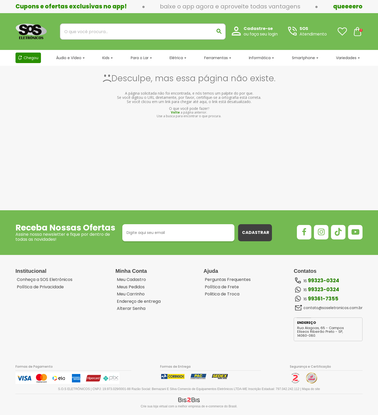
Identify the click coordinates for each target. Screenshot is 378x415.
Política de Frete (222, 287)
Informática (260, 57)
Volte (175, 112)
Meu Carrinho (131, 294)
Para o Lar (140, 57)
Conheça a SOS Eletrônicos (44, 279)
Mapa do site (311, 389)
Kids (105, 57)
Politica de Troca (222, 294)
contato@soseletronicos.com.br (333, 308)
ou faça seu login (261, 34)
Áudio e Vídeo (68, 57)
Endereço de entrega (139, 301)
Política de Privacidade (40, 287)
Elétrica (176, 57)
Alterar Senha (131, 308)
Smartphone (303, 57)
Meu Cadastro (131, 279)
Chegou (31, 57)
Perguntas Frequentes (228, 279)
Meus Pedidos (131, 287)
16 (321, 281)
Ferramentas (216, 57)
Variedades (346, 57)
